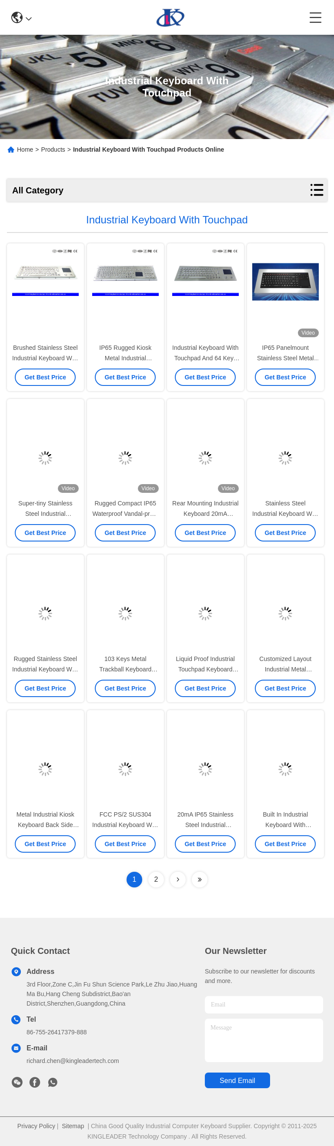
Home (25, 149)
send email (237, 1080)
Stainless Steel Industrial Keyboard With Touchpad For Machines (285, 514)
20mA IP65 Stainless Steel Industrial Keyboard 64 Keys (205, 825)
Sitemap (73, 1126)
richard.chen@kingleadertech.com (73, 1060)
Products (53, 149)
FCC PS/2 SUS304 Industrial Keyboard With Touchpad (125, 825)
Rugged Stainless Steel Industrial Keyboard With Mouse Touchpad (45, 669)
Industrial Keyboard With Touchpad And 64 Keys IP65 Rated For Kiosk (205, 358)
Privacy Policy (36, 1126)
